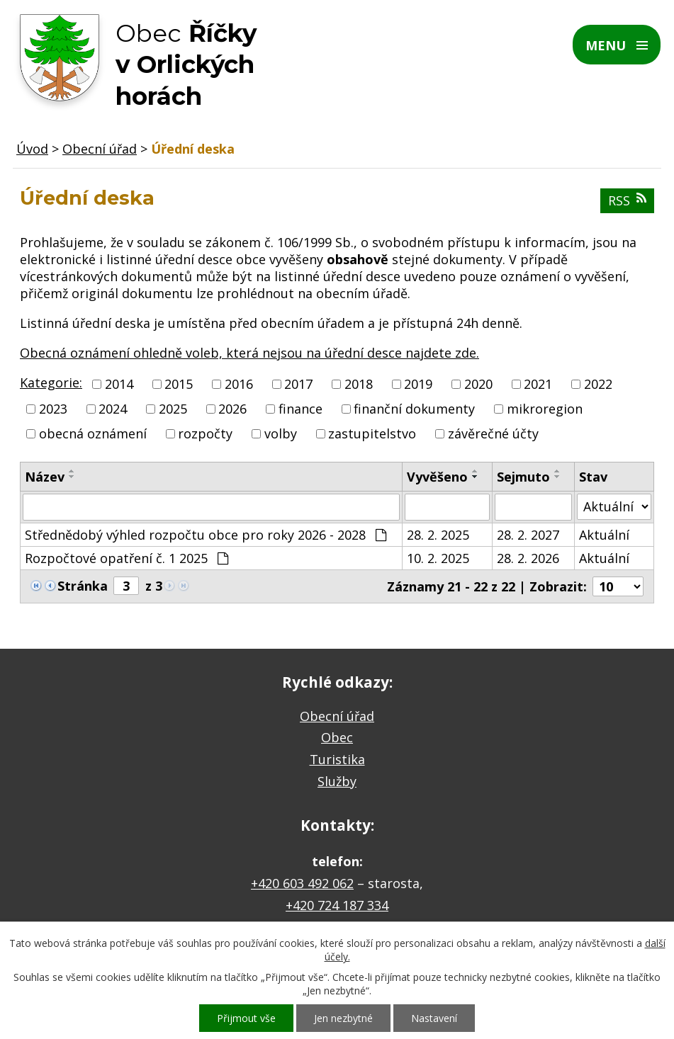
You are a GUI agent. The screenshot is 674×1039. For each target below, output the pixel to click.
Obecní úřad (99, 148)
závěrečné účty (493, 434)
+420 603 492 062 (302, 883)
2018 (358, 383)
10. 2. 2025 (438, 558)
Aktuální (604, 534)
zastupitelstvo (372, 434)
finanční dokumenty (414, 408)
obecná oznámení (93, 434)
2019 (418, 383)
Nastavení (434, 1018)
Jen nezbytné (343, 1018)
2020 (478, 383)
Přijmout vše (246, 1018)
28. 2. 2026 (528, 558)
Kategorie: (51, 382)
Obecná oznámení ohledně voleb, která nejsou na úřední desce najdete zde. (249, 352)
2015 (178, 383)
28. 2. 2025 (438, 534)
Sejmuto (523, 476)
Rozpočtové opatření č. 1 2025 (126, 558)
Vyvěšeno (437, 476)
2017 (298, 383)
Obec (337, 737)
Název (44, 476)
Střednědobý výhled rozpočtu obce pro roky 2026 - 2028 (205, 534)
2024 (113, 408)
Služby (337, 781)
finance (300, 408)
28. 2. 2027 (528, 534)
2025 (173, 408)
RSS (627, 200)
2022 (598, 383)
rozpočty (205, 434)
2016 (239, 383)
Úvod (32, 148)
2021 (538, 383)
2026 (232, 408)
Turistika (337, 759)
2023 (53, 408)
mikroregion (545, 408)
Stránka (82, 585)
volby (280, 434)
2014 (119, 383)
